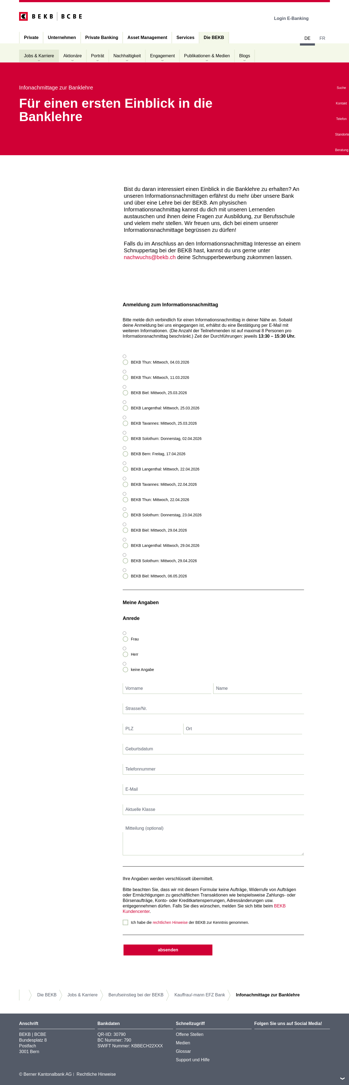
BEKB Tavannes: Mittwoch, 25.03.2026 (164, 423)
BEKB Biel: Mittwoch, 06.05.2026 (159, 576)
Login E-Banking (295, 18)
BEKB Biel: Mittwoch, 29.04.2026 (159, 530)
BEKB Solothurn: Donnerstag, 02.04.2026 (166, 438)
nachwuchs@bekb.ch (150, 257)
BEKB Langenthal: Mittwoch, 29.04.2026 (165, 545)
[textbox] (167, 688)
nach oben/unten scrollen (342, 1078)
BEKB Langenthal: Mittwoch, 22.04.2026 (165, 469)
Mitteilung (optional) (144, 828)
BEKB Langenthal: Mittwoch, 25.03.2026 (165, 408)
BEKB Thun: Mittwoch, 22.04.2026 (160, 499)
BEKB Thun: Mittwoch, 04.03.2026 (160, 362)
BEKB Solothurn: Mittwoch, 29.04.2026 (164, 561)
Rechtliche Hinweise (96, 1074)
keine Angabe (142, 669)
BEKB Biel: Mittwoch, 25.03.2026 (159, 393)
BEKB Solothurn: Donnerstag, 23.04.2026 (166, 515)
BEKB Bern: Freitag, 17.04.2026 (158, 454)
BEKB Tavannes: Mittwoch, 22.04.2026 (164, 484)
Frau (135, 639)
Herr (134, 654)
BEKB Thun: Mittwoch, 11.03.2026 (160, 377)
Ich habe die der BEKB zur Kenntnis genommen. (190, 922)
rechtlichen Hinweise (170, 922)
